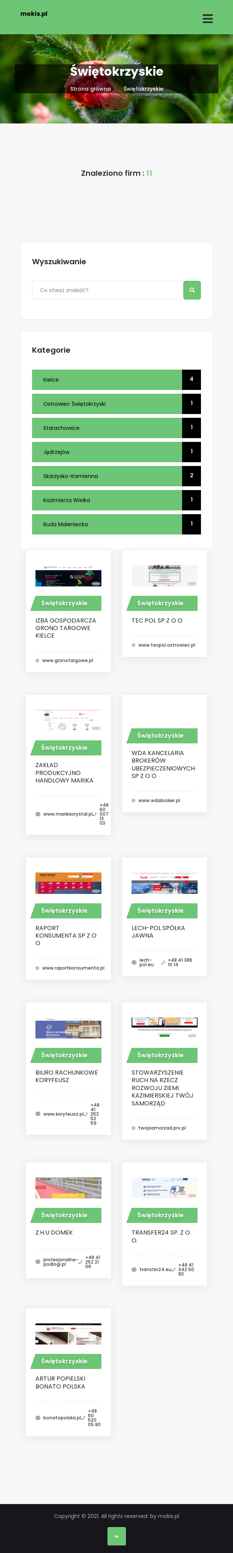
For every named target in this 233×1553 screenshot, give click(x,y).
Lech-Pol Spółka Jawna (158, 932)
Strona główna (90, 89)
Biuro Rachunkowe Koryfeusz (66, 1076)
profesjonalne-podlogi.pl (60, 1262)
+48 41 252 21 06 (92, 1262)
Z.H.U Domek (54, 1232)
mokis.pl (34, 13)
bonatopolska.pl (62, 1418)
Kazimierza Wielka (122, 500)
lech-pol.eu (146, 962)
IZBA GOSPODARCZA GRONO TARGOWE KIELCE (65, 628)
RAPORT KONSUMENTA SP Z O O (66, 936)
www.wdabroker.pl (159, 800)
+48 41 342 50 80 (186, 1269)
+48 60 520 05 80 (94, 1418)
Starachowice (122, 428)
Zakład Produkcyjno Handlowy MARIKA (64, 773)
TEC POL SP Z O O (157, 620)
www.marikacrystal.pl (68, 814)
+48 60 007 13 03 (104, 814)
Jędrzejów (122, 452)
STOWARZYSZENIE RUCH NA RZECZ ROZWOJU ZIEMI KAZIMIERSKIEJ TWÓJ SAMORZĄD (162, 1088)
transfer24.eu (155, 1269)
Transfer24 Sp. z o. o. (161, 1236)
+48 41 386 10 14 (180, 962)
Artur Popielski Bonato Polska (60, 1382)
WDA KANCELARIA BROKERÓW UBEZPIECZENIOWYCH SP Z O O (163, 764)
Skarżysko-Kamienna (122, 476)
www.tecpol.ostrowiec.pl (166, 645)
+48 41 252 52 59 (95, 1114)
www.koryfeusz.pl (63, 1114)
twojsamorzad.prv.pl (162, 1128)
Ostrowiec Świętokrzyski (122, 404)
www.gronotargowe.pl (67, 660)
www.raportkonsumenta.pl (73, 968)
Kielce (122, 380)
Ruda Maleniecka (122, 524)
